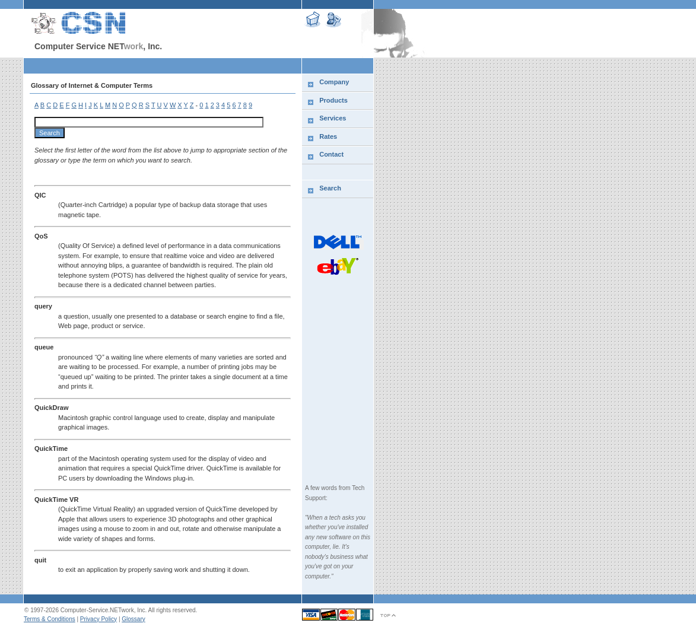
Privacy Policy (98, 619)
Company (334, 81)
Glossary (133, 619)
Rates (328, 136)
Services (332, 118)
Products (333, 100)
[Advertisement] (631, 252)
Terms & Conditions (49, 619)
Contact (331, 154)
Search (330, 188)
